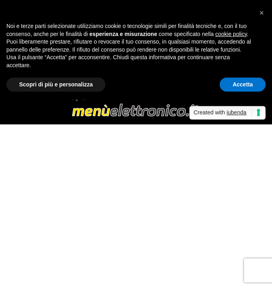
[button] (261, 12)
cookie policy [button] (231, 34)
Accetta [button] (242, 84)
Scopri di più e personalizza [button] (56, 84)
